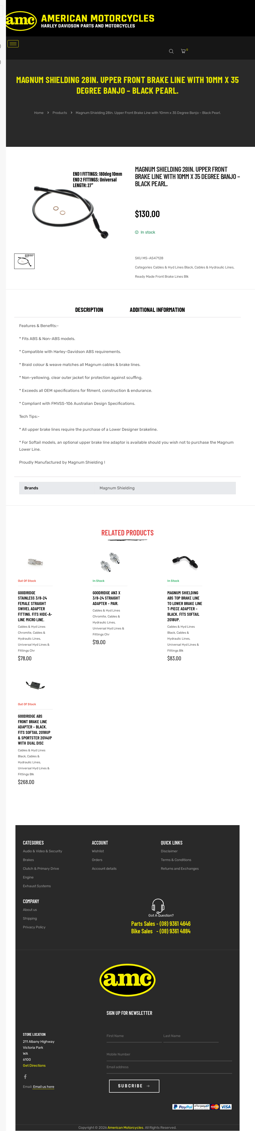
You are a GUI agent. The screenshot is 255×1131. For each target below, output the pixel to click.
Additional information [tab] (157, 309)
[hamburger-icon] (13, 43)
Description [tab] (89, 309)
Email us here (43, 1087)
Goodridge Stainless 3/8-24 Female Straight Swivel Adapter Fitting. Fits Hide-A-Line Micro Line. (35, 606)
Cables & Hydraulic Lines (214, 267)
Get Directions (34, 1065)
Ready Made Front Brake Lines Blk (162, 276)
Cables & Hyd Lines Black (173, 267)
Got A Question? (161, 915)
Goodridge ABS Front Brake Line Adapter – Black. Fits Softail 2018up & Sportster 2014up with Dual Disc (35, 729)
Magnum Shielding (117, 488)
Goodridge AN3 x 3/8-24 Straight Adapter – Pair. (106, 598)
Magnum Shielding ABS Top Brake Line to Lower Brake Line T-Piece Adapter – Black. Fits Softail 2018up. (184, 606)
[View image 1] (24, 261)
